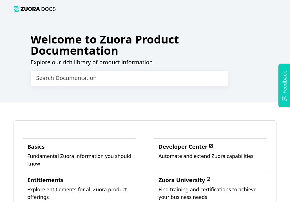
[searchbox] (217, 78)
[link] (35, 9)
